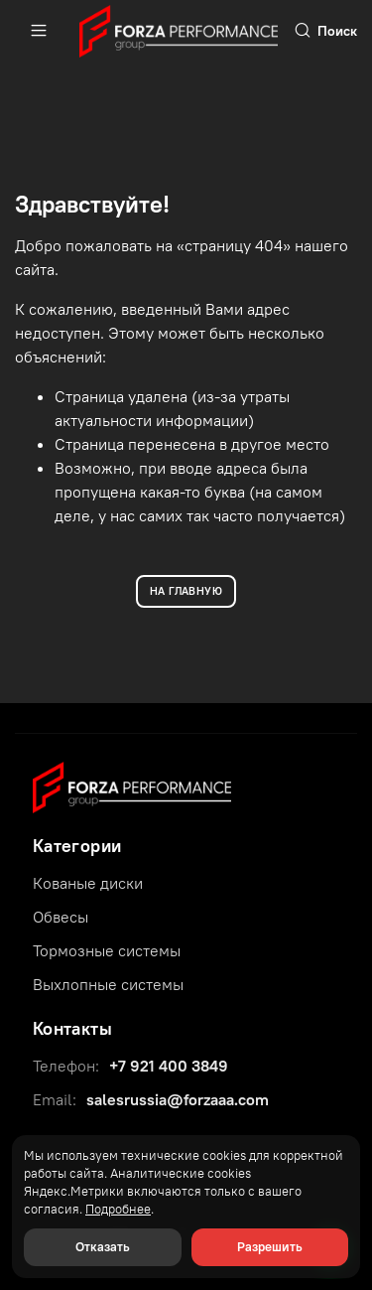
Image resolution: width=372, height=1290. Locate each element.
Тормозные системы (107, 950)
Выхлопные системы (108, 984)
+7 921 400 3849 (168, 1065)
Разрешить (270, 1246)
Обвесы (60, 917)
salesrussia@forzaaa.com (177, 1099)
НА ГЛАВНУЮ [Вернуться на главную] (186, 591)
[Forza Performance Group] (132, 785)
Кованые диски (88, 883)
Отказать (102, 1246)
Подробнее (118, 1209)
